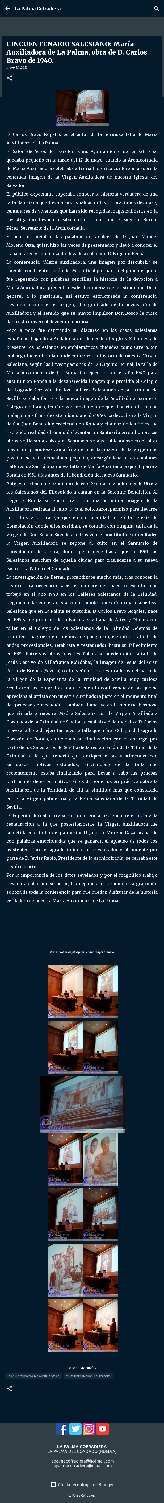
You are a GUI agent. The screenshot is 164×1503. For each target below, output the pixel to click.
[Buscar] (156, 8)
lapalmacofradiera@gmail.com (82, 1465)
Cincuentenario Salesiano (88, 1376)
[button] (9, 78)
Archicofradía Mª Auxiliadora (34, 1376)
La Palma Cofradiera (38, 8)
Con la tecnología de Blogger (82, 1484)
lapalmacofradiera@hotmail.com (82, 1461)
